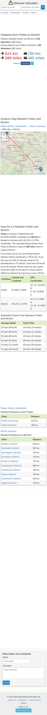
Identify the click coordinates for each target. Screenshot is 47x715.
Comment (7, 666)
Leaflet (31, 173)
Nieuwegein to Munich (11, 453)
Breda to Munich (8, 474)
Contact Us (22, 700)
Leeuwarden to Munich (11, 466)
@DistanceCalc (23, 710)
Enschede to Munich (10, 457)
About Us (11, 700)
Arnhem (10, 126)
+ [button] (4, 135)
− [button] (4, 139)
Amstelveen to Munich (11, 479)
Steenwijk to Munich (10, 448)
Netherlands (21, 126)
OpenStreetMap (41, 173)
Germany (41, 126)
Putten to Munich (8, 425)
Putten (3, 126)
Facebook (25, 63)
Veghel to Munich (9, 483)
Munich (32, 126)
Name (5, 657)
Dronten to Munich (9, 444)
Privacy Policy (35, 700)
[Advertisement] (23, 23)
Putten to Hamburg (9, 421)
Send (6, 683)
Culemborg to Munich (10, 470)
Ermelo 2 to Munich (10, 461)
